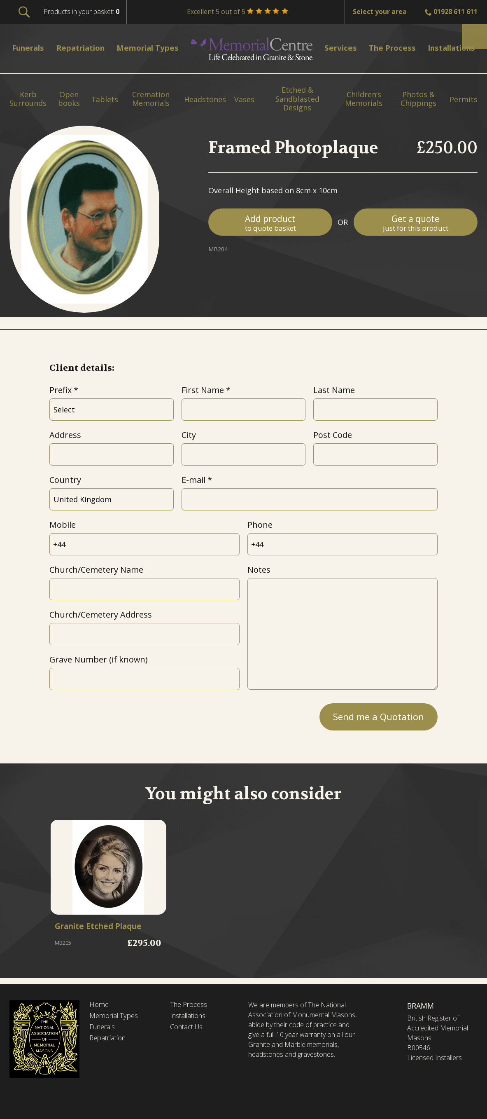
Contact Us (188, 1028)
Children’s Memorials (363, 99)
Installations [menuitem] (447, 47)
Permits (464, 99)
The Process (191, 1004)
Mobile (62, 524)
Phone (260, 524)
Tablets (104, 99)
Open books (69, 99)
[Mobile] (144, 544)
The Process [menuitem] (387, 47)
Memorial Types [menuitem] (152, 47)
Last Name (334, 390)
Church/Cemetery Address (100, 614)
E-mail (193, 479)
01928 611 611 (455, 11)
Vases (244, 99)
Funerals (104, 1028)
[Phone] (342, 544)
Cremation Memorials (151, 99)
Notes (258, 569)
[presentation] (112, 714)
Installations (190, 1016)
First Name (203, 390)
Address (65, 434)
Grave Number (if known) (98, 659)
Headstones (205, 99)
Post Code (332, 434)
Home (99, 1004)
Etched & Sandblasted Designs (297, 99)
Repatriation (109, 1040)
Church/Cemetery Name (96, 569)
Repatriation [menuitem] (84, 47)
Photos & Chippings (418, 99)
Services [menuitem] (339, 47)
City (189, 434)
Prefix (60, 390)
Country (65, 479)
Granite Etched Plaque (104, 927)
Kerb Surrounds (28, 99)
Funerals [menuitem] (30, 47)
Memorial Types (115, 1016)
